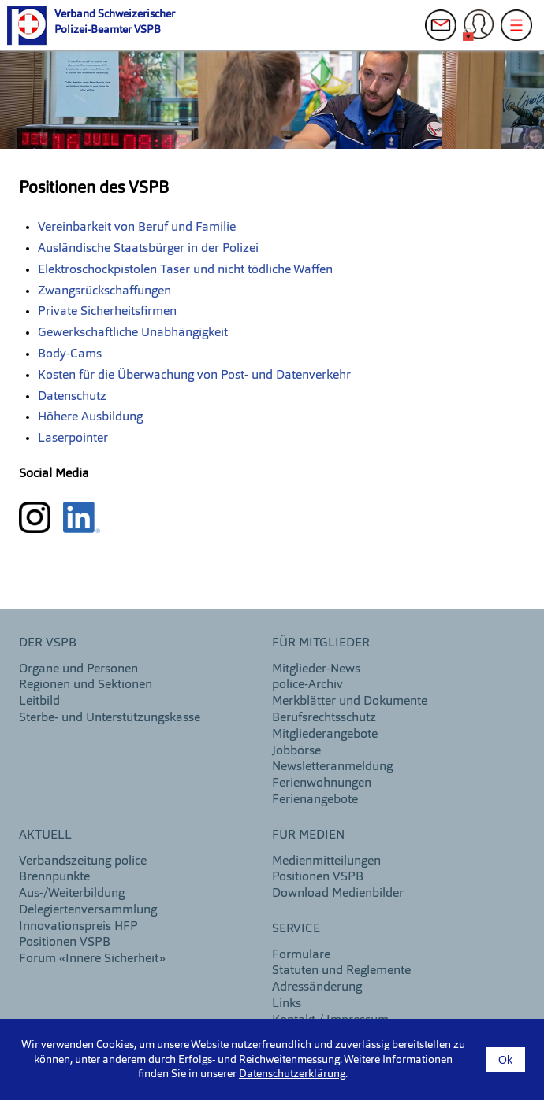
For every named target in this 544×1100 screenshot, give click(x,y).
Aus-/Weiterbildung (72, 893)
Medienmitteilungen (326, 861)
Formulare (301, 955)
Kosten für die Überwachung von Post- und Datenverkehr (194, 375)
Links (286, 1004)
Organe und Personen (78, 669)
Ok (505, 1060)
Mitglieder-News (316, 669)
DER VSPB (47, 643)
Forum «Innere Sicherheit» (92, 959)
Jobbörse (296, 751)
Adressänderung (317, 987)
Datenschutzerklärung (292, 1074)
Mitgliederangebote (325, 734)
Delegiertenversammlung (88, 910)
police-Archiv (307, 685)
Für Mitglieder (321, 643)
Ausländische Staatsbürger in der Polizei (148, 249)
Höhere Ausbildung (90, 417)
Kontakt (444, 33)
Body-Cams (70, 354)
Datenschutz (72, 397)
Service (296, 929)
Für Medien (308, 835)
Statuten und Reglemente (341, 971)
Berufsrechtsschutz (324, 718)
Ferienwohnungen (321, 783)
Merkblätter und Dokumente (349, 701)
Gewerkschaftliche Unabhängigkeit (133, 333)
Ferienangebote (315, 800)
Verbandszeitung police (83, 861)
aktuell (45, 835)
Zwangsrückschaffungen (104, 291)
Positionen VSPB (64, 942)
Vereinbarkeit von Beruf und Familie (137, 227)
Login (482, 33)
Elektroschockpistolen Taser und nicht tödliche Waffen (185, 270)
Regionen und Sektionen (85, 685)
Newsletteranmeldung (332, 767)
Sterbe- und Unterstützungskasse (109, 718)
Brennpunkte (54, 877)
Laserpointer (73, 438)
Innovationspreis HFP (78, 926)
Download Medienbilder (338, 893)
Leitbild (39, 701)
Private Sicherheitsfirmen (107, 312)
